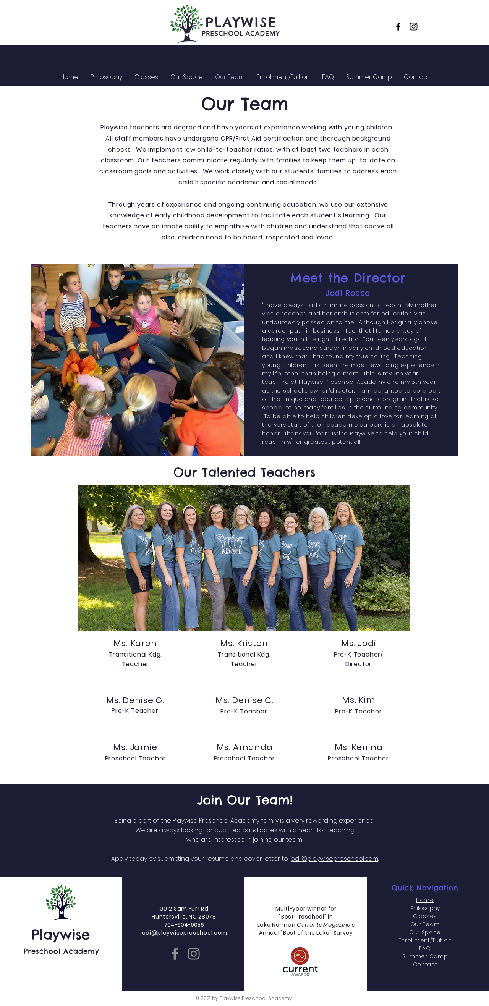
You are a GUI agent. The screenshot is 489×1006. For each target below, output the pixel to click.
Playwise (61, 934)
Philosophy (425, 908)
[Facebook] (398, 26)
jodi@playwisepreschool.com (334, 858)
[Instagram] (413, 26)
